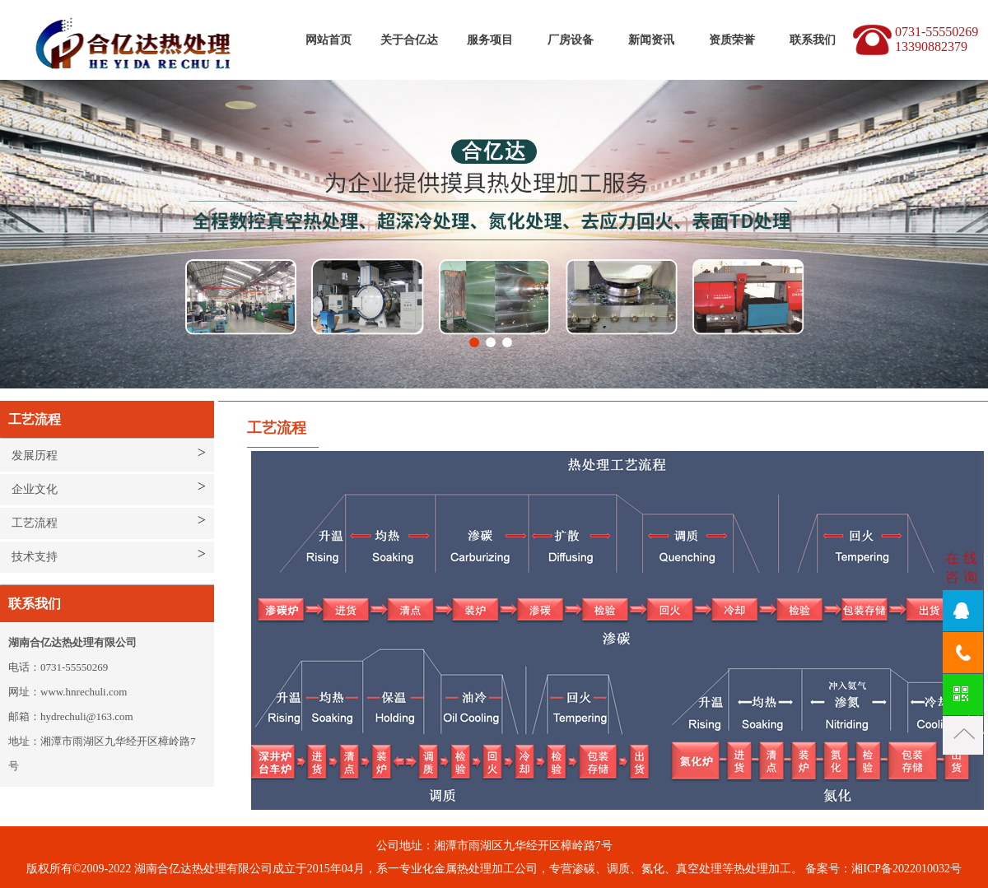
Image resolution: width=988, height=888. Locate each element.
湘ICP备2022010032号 (906, 868)
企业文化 (35, 489)
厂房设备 (571, 40)
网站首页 (328, 40)
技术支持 (35, 557)
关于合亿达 (409, 40)
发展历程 (35, 455)
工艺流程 (35, 523)
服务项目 (490, 40)
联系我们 (813, 40)
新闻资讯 (651, 40)
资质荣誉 (732, 40)
